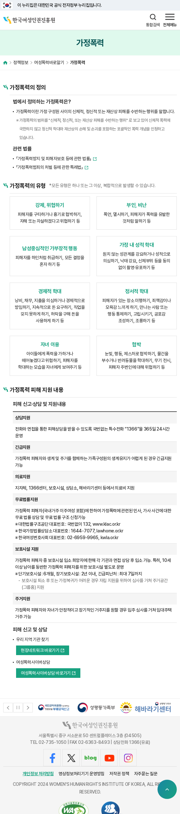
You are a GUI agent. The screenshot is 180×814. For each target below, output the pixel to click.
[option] (54, 707)
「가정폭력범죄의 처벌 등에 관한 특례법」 (49, 167)
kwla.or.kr (110, 537)
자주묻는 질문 (146, 773)
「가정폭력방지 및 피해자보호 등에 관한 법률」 (53, 158)
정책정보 (20, 62)
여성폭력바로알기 (49, 62)
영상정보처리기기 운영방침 (81, 773)
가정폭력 (77, 62)
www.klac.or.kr (107, 524)
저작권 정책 (119, 773)
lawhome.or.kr (109, 530)
